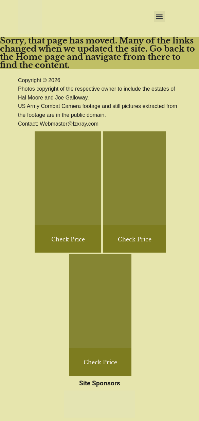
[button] (159, 16)
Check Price (134, 239)
